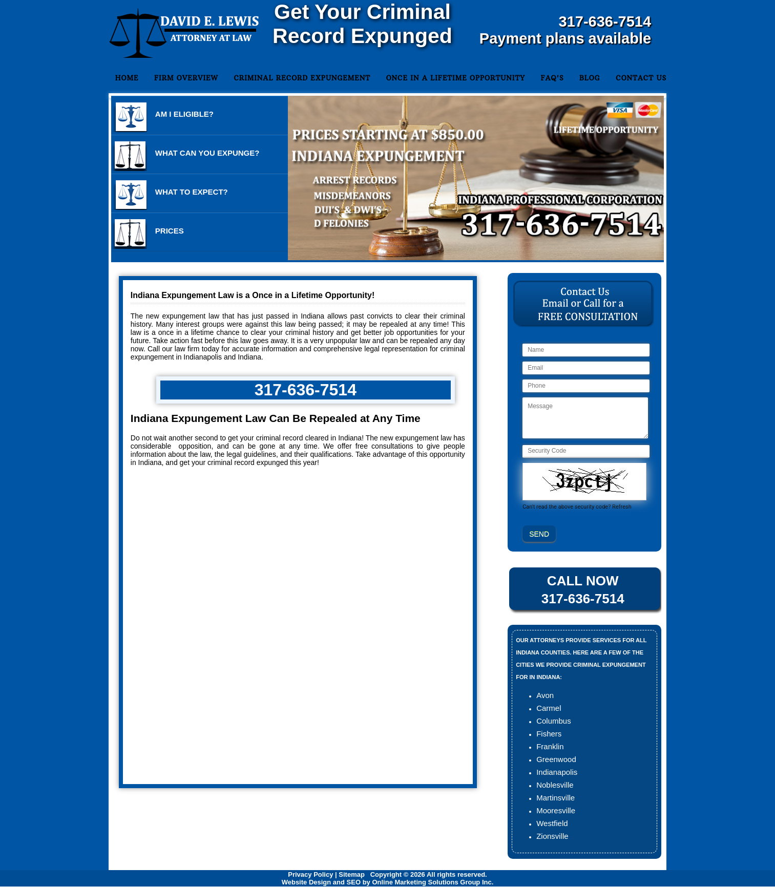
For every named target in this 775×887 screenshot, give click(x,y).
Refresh (622, 506)
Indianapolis (556, 772)
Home (127, 78)
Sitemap (352, 874)
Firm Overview (186, 78)
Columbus (553, 720)
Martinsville (555, 797)
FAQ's (551, 78)
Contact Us (641, 78)
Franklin (549, 746)
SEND (539, 534)
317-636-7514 (605, 21)
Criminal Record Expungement (302, 78)
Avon (545, 695)
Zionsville (552, 836)
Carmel (548, 708)
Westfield (552, 823)
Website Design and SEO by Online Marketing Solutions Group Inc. (388, 882)
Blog (589, 78)
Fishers (548, 733)
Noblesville (555, 784)
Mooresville (555, 810)
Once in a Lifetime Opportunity (455, 78)
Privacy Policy (310, 874)
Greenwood (556, 759)
